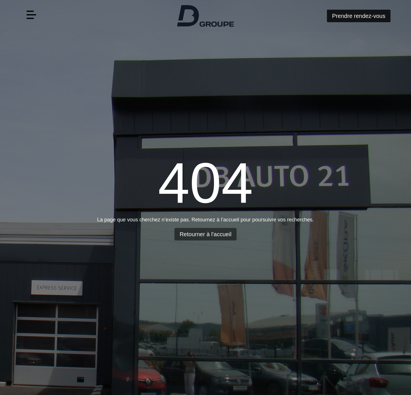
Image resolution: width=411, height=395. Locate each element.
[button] (31, 16)
